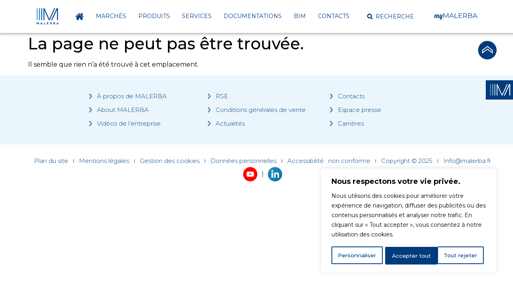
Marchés (111, 16)
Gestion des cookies (170, 161)
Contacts (333, 16)
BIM (300, 16)
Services (197, 16)
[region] (409, 221)
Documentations (253, 16)
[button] (390, 16)
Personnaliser (357, 255)
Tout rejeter (409, 255)
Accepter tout (460, 255)
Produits (154, 16)
